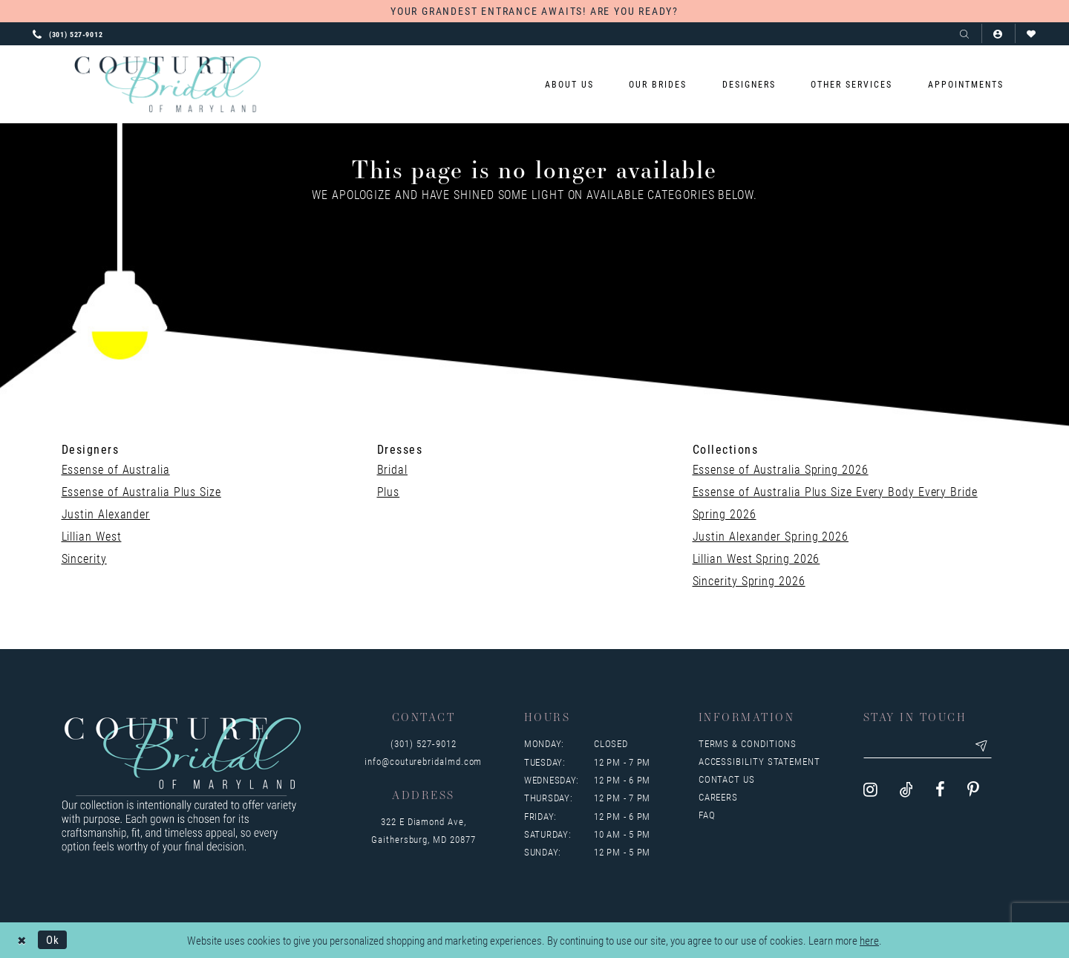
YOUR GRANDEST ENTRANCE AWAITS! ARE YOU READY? (534, 11)
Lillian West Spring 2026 (756, 558)
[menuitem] (569, 84)
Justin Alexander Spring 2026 (771, 536)
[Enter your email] (928, 746)
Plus (388, 491)
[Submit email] (983, 746)
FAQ (707, 814)
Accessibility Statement (759, 761)
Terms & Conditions (748, 743)
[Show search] (964, 33)
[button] (998, 33)
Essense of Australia (116, 469)
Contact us (727, 779)
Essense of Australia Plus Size (141, 491)
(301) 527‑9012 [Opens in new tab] (423, 743)
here (869, 940)
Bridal (392, 469)
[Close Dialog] (22, 940)
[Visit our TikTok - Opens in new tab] (906, 790)
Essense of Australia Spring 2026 (781, 469)
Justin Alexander (106, 513)
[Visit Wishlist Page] (1031, 33)
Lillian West (92, 536)
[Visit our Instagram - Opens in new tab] (870, 790)
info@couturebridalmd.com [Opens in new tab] (423, 761)
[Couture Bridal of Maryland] (167, 85)
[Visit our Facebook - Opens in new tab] (940, 790)
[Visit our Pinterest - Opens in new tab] (973, 790)
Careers (718, 797)
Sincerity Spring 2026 (749, 580)
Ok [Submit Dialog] (52, 939)
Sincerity (84, 558)
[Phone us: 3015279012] (68, 33)
